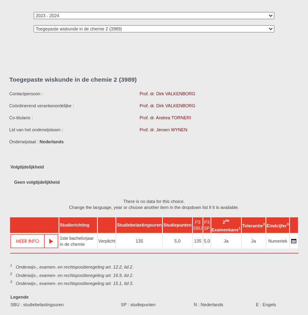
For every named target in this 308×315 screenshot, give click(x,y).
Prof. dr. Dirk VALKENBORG (167, 93)
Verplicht (106, 241)
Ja (226, 241)
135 (139, 241)
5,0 (177, 241)
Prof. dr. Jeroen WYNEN (163, 129)
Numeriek (277, 241)
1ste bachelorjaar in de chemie (76, 241)
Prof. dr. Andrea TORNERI (165, 117)
